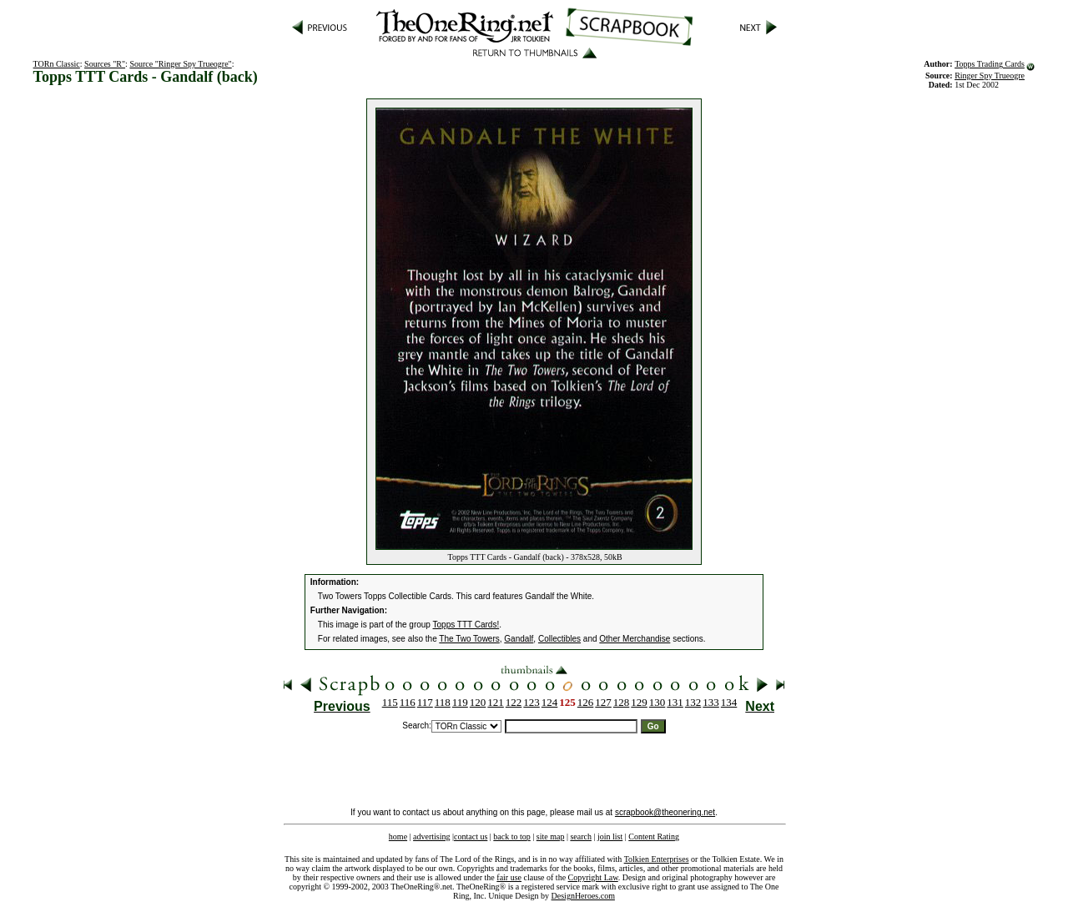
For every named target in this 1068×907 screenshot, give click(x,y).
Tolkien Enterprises (656, 859)
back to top (511, 836)
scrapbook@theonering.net (665, 812)
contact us (470, 836)
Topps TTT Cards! (466, 624)
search (581, 836)
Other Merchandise (634, 638)
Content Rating (653, 836)
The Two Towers (469, 638)
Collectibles (559, 638)
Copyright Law (593, 877)
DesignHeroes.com (583, 895)
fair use (508, 877)
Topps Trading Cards (990, 63)
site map (551, 836)
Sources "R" (104, 63)
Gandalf (518, 638)
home (398, 836)
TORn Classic (56, 63)
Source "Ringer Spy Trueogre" (180, 63)
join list (609, 836)
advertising (431, 836)
